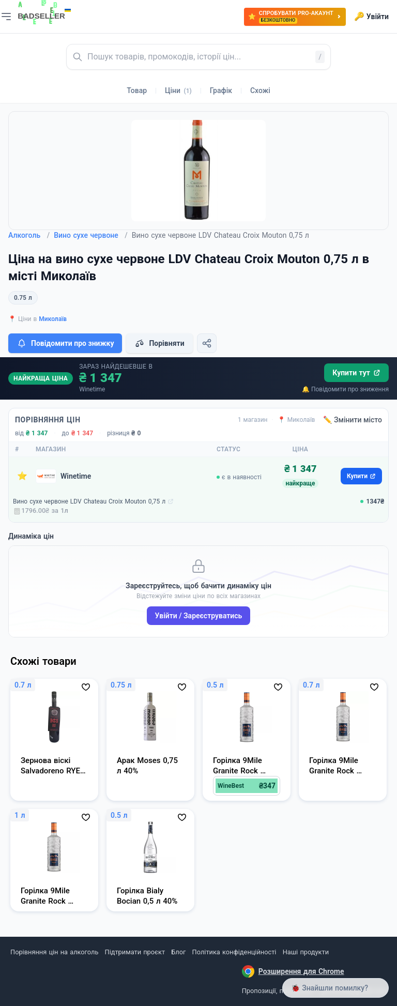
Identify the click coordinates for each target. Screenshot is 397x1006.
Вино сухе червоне (91, 235)
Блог (178, 952)
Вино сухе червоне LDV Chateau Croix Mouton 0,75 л (89, 501)
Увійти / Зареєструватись (198, 616)
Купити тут (356, 373)
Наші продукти (306, 952)
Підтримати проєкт (135, 952)
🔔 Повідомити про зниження (345, 389)
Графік (221, 90)
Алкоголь (29, 235)
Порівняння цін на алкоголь (54, 952)
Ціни (178, 90)
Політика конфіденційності (234, 952)
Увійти (371, 16)
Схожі (260, 90)
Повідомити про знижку (65, 343)
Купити (361, 476)
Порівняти (159, 343)
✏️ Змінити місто (352, 420)
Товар (137, 90)
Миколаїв (53, 319)
